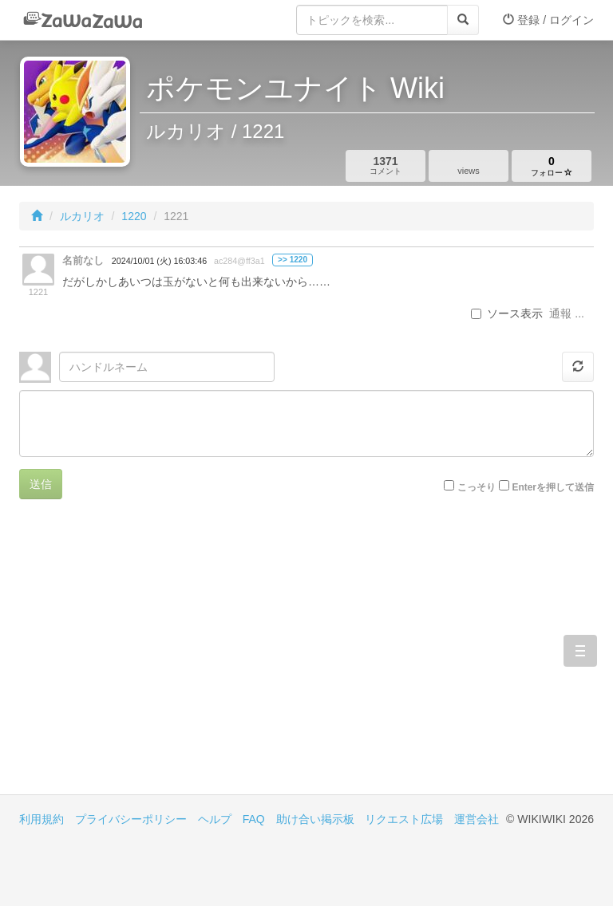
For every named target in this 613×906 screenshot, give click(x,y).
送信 (41, 484)
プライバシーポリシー (131, 819)
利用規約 (41, 819)
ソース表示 (507, 313)
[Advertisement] (162, 658)
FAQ (254, 819)
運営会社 (476, 819)
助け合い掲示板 (315, 819)
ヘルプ (214, 819)
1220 (133, 216)
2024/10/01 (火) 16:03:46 (159, 261)
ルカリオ (82, 216)
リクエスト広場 (404, 819)
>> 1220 (292, 259)
